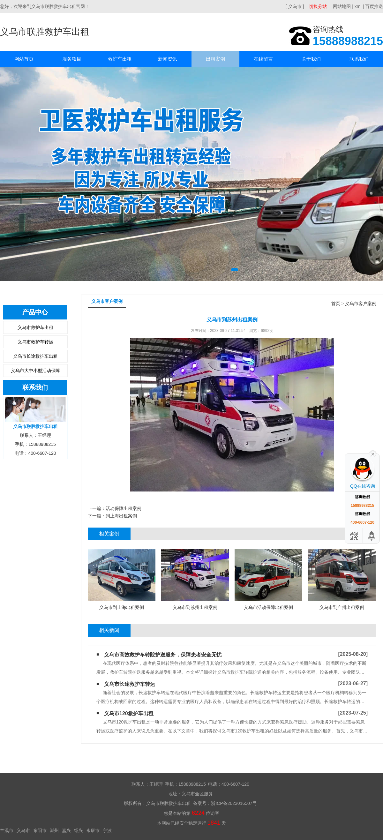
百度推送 (374, 6)
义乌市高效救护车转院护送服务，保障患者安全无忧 (163, 654)
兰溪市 (6, 830)
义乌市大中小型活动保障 (35, 370)
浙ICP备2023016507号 (234, 803)
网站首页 (24, 59)
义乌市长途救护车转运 (129, 684)
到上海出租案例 (121, 515)
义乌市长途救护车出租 (35, 356)
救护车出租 (120, 59)
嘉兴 (66, 830)
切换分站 (318, 6)
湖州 (54, 830)
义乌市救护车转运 (35, 341)
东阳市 (40, 830)
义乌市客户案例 (360, 303)
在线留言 (263, 59)
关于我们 (311, 59)
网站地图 (342, 6)
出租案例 (215, 59)
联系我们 (359, 59)
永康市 (93, 830)
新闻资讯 (167, 59)
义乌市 (23, 830)
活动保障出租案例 (123, 508)
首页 (335, 303)
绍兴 (78, 830)
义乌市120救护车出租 (129, 713)
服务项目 (71, 59)
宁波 (107, 830)
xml (358, 6)
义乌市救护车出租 (35, 327)
